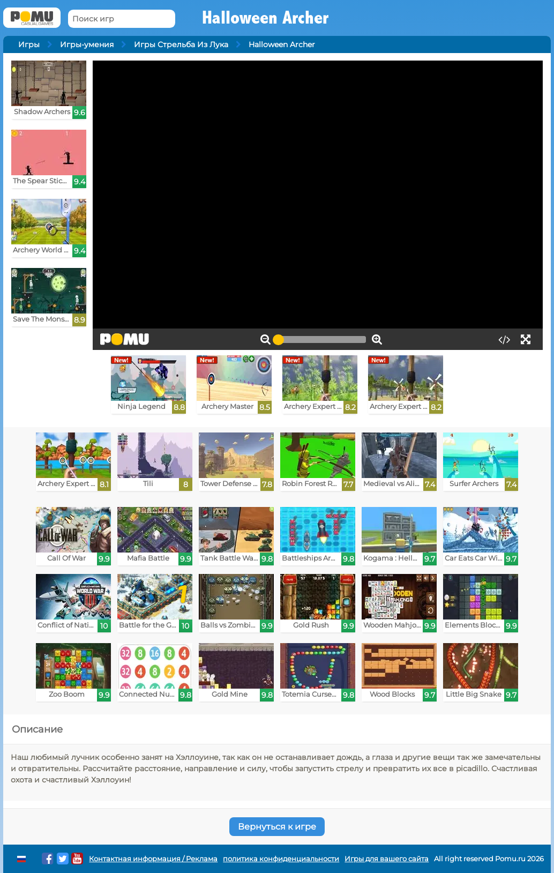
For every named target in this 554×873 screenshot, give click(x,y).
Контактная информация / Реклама (153, 859)
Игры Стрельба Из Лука (181, 44)
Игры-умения (87, 44)
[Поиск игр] (121, 19)
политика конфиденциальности (281, 859)
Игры (29, 44)
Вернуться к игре (277, 827)
